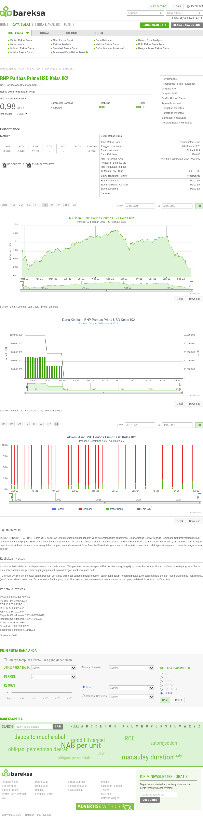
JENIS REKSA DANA (17, 668)
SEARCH (7, 726)
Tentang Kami (10, 781)
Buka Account (75, 789)
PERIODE (10, 676)
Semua (169, 693)
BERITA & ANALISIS (47, 24)
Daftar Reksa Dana (21, 40)
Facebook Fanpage (112, 785)
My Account (195, 5)
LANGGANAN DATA (154, 25)
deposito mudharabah (40, 737)
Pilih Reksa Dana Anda (151, 44)
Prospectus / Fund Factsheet (178, 83)
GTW (101, 753)
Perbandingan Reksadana (177, 122)
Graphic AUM (169, 93)
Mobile (105, 781)
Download (194, 298)
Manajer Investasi (92, 667)
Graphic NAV (169, 88)
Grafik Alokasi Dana (173, 98)
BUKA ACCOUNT (158, 6)
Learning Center (44, 794)
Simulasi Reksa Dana (65, 48)
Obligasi (39, 789)
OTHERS (98, 33)
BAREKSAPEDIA (11, 719)
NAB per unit (81, 745)
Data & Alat (6, 69)
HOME (4, 24)
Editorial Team (10, 789)
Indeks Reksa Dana (21, 52)
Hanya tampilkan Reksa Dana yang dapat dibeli (41, 660)
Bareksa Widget (110, 798)
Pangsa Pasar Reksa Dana (153, 48)
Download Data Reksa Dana (69, 52)
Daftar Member (76, 781)
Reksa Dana (24, 69)
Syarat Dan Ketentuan (14, 794)
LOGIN (178, 6)
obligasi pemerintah (74, 758)
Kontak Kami (9, 785)
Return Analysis (62, 44)
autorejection (163, 742)
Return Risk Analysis (150, 40)
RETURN (9, 685)
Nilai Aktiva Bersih (63, 40)
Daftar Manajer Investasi (110, 48)
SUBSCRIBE (150, 799)
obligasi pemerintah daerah (38, 749)
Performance (169, 79)
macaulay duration (148, 757)
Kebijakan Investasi (173, 108)
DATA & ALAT (21, 24)
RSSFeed (106, 794)
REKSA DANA (15, 33)
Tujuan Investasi (171, 103)
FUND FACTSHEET (40, 164)
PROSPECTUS (13, 164)
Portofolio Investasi (173, 113)
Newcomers (17, 44)
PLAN (67, 24)
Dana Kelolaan (104, 40)
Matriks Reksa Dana (107, 44)
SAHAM (44, 33)
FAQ (4, 798)
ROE (130, 738)
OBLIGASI (71, 33)
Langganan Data (77, 785)
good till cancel (88, 740)
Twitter (105, 789)
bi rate (177, 755)
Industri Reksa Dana (22, 48)
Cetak (180, 298)
